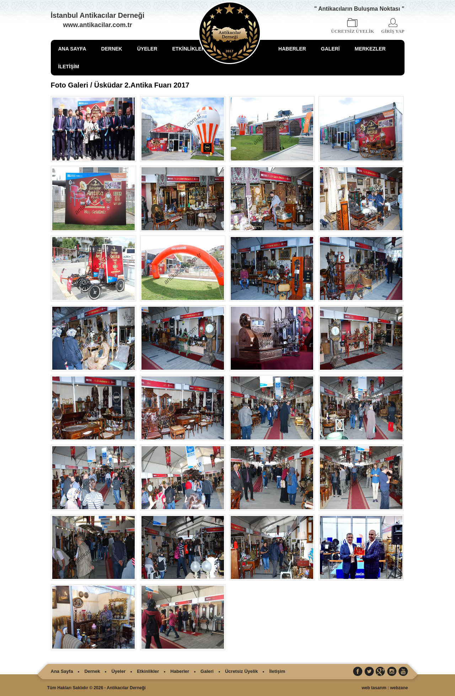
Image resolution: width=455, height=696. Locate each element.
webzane (399, 687)
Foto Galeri (70, 85)
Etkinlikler (148, 671)
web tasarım (374, 687)
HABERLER (292, 49)
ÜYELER (147, 49)
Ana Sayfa (62, 671)
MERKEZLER (370, 49)
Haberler (179, 671)
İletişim (277, 671)
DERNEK (111, 49)
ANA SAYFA (72, 49)
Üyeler (118, 671)
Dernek (92, 671)
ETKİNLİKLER (188, 49)
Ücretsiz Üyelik (241, 671)
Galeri (207, 671)
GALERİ (330, 49)
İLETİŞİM (68, 66)
